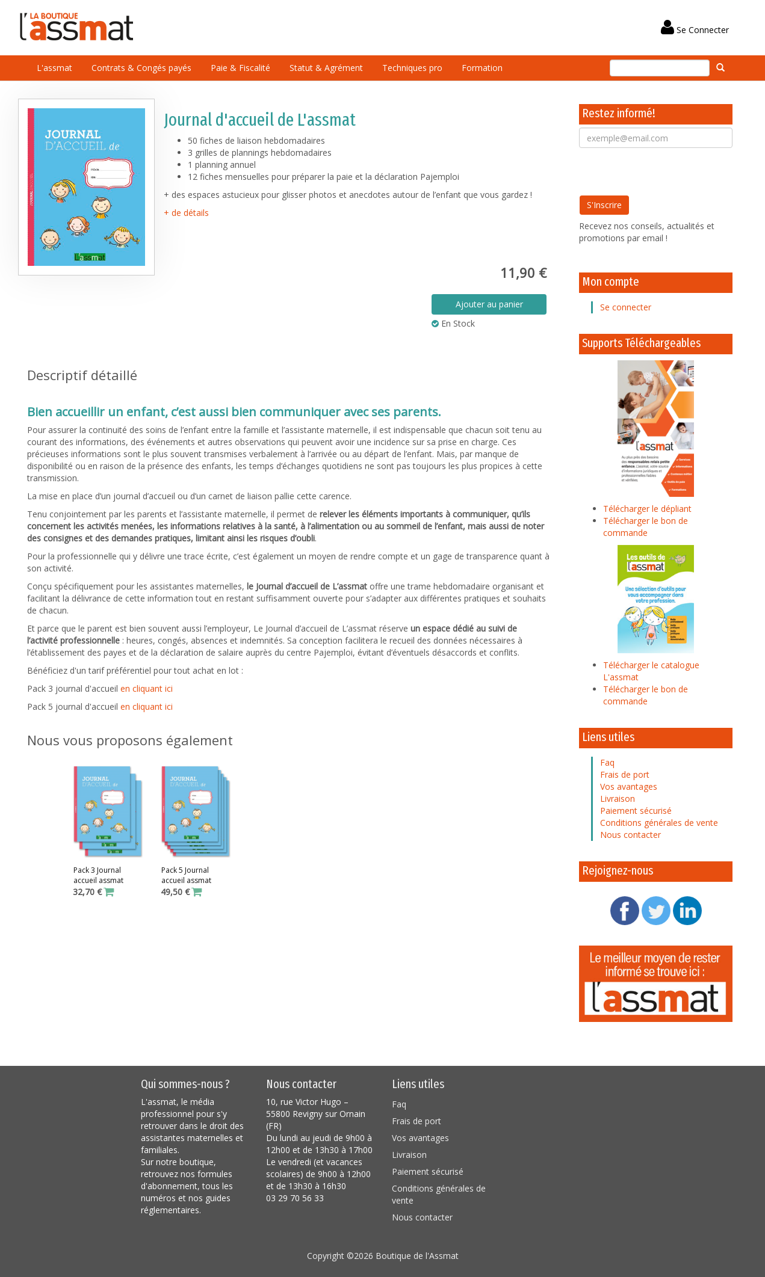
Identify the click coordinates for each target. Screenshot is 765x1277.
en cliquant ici (146, 688)
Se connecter (625, 307)
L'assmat (54, 67)
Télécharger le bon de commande (645, 526)
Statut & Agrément (326, 67)
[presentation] (670, 171)
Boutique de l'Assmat (417, 1255)
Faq (607, 762)
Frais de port (624, 774)
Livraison (617, 798)
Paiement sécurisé (636, 810)
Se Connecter (695, 29)
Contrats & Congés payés (141, 67)
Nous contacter (630, 834)
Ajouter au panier (489, 304)
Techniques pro (412, 67)
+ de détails (186, 212)
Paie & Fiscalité (240, 67)
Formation (482, 67)
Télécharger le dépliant (647, 508)
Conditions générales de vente (659, 822)
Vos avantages (628, 786)
